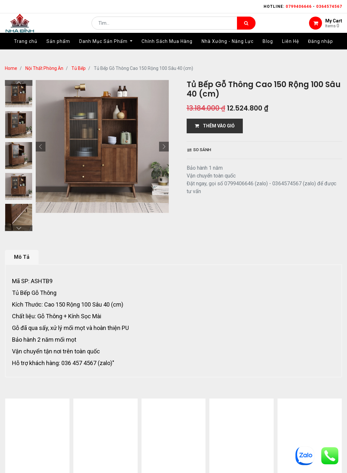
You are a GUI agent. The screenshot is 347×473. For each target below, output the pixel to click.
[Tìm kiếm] (246, 27)
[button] (40, 146)
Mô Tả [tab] (22, 257)
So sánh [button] (199, 149)
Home (11, 68)
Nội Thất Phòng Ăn (44, 68)
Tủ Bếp (78, 68)
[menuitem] (25, 51)
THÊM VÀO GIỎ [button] (215, 125)
